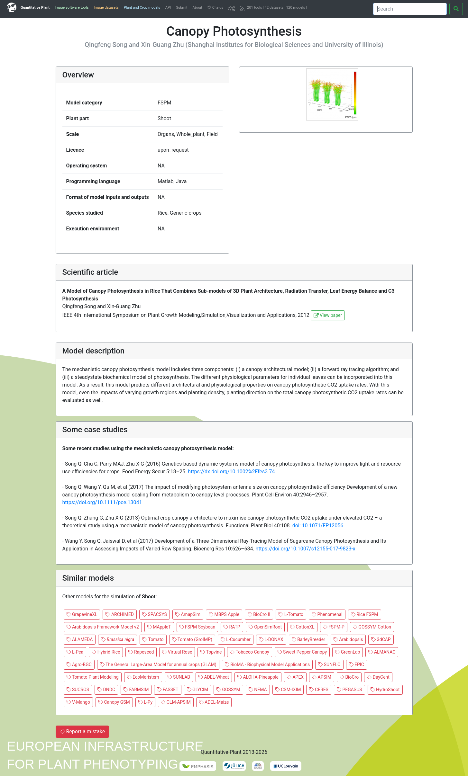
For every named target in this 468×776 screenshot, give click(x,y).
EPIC (356, 664)
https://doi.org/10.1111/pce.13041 (102, 502)
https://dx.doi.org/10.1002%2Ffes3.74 (231, 471)
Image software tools (71, 7)
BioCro (349, 677)
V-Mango (78, 702)
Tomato (152, 639)
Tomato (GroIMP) (192, 639)
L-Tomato (291, 614)
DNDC (106, 689)
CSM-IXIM (288, 689)
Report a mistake (82, 731)
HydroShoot (385, 689)
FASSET (167, 689)
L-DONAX (271, 639)
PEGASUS (349, 689)
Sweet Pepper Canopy (302, 652)
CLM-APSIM (176, 702)
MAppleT (159, 626)
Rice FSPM (364, 614)
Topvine (211, 652)
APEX (295, 677)
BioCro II (259, 614)
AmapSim (187, 614)
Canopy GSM (114, 702)
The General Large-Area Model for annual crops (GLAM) (158, 664)
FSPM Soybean (197, 626)
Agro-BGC (79, 664)
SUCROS (78, 689)
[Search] (410, 9)
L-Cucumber (236, 639)
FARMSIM (136, 689)
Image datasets (106, 7)
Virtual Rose (177, 652)
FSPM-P (333, 626)
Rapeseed (141, 652)
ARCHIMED (120, 614)
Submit (181, 7)
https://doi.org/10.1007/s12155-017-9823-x (305, 549)
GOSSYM (228, 689)
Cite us (215, 7)
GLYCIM (197, 689)
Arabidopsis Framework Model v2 (103, 626)
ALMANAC (381, 652)
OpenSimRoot (265, 626)
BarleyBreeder (308, 639)
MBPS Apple (224, 614)
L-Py (145, 702)
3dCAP (380, 639)
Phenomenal (327, 614)
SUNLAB (179, 677)
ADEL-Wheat (213, 677)
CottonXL (302, 626)
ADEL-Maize (214, 702)
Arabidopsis (348, 639)
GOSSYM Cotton (372, 626)
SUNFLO (329, 664)
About (197, 7)
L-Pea (75, 652)
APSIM (321, 677)
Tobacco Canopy (249, 652)
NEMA (258, 689)
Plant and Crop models (142, 7)
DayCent (378, 677)
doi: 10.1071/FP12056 (318, 525)
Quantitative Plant (35, 7)
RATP (232, 626)
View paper (328, 315)
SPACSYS (154, 614)
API (168, 7)
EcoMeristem (143, 677)
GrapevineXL (82, 614)
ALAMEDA (80, 639)
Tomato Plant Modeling (93, 677)
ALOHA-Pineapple (258, 677)
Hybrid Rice (106, 652)
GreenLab (347, 652)
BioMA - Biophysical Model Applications (267, 664)
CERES (318, 689)
